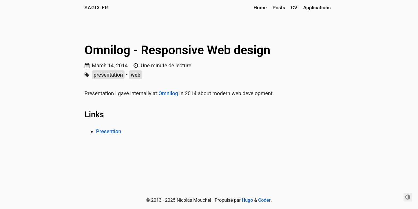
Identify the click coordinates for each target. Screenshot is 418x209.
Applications (317, 7)
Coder (264, 200)
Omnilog (168, 93)
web (135, 75)
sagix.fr (96, 7)
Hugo (247, 200)
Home (260, 7)
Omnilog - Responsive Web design (178, 50)
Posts (279, 7)
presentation (108, 75)
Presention (108, 131)
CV (294, 7)
